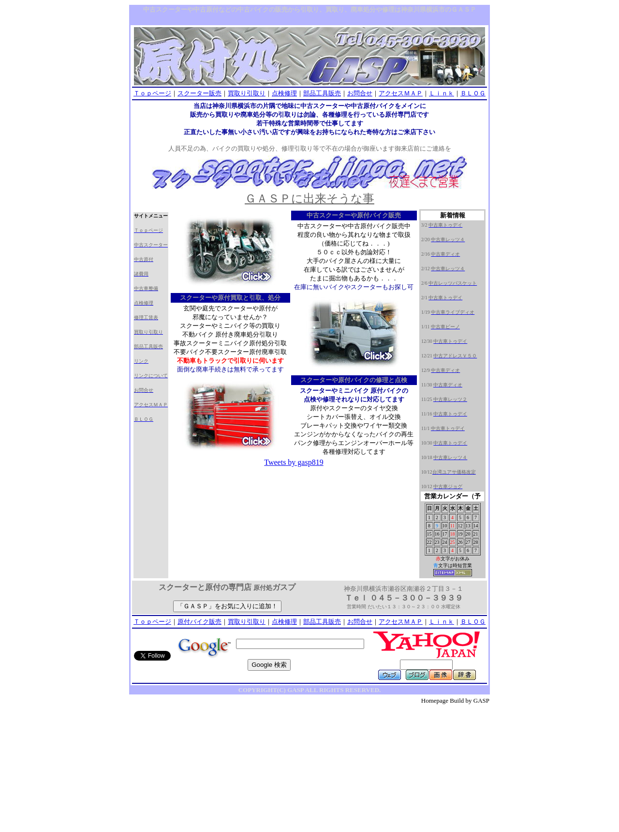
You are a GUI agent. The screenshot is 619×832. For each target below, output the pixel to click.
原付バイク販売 (199, 621)
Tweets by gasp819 (293, 462)
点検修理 (284, 93)
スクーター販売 (199, 93)
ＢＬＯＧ (473, 93)
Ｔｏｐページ (152, 93)
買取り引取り (246, 93)
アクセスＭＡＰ (401, 93)
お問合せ (359, 93)
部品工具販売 (322, 93)
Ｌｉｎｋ (441, 93)
